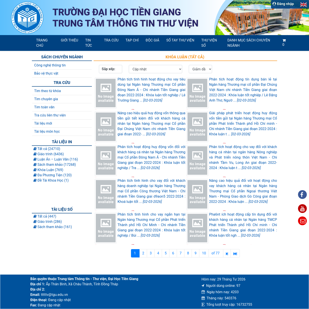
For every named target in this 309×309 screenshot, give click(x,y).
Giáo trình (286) (47, 222)
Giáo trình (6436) (48, 154)
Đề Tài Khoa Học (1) (51, 180)
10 (204, 253)
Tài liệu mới (43, 123)
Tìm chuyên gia (46, 99)
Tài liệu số (62, 209)
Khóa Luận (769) (48, 170)
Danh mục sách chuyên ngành (248, 43)
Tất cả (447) (44, 216)
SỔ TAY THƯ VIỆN (180, 40)
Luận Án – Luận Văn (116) (55, 159)
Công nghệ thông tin (50, 65)
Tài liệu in (62, 141)
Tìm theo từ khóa (47, 91)
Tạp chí (132, 40)
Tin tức (88, 43)
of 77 (215, 253)
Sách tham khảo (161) (52, 227)
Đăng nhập (283, 4)
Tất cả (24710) (46, 149)
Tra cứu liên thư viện (50, 115)
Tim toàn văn (44, 107)
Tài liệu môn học (47, 131)
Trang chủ (42, 43)
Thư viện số (209, 43)
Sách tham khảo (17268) (54, 165)
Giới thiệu (69, 40)
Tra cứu (111, 40)
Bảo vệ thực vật (46, 73)
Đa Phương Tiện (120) (52, 175)
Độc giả (152, 40)
